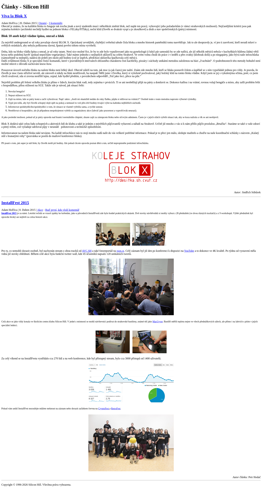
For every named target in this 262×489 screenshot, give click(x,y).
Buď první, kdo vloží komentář (62, 209)
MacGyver (158, 321)
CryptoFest (104, 408)
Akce (40, 209)
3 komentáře (55, 23)
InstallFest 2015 (15, 202)
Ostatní (43, 23)
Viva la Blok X (14, 16)
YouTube (189, 250)
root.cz (120, 250)
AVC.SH (86, 250)
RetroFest (115, 408)
